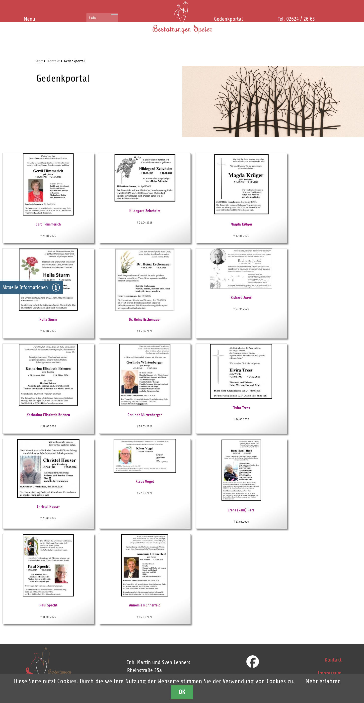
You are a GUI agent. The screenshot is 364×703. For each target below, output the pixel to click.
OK (182, 692)
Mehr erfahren (323, 681)
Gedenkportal (228, 19)
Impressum (330, 673)
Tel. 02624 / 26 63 (296, 19)
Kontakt (333, 660)
